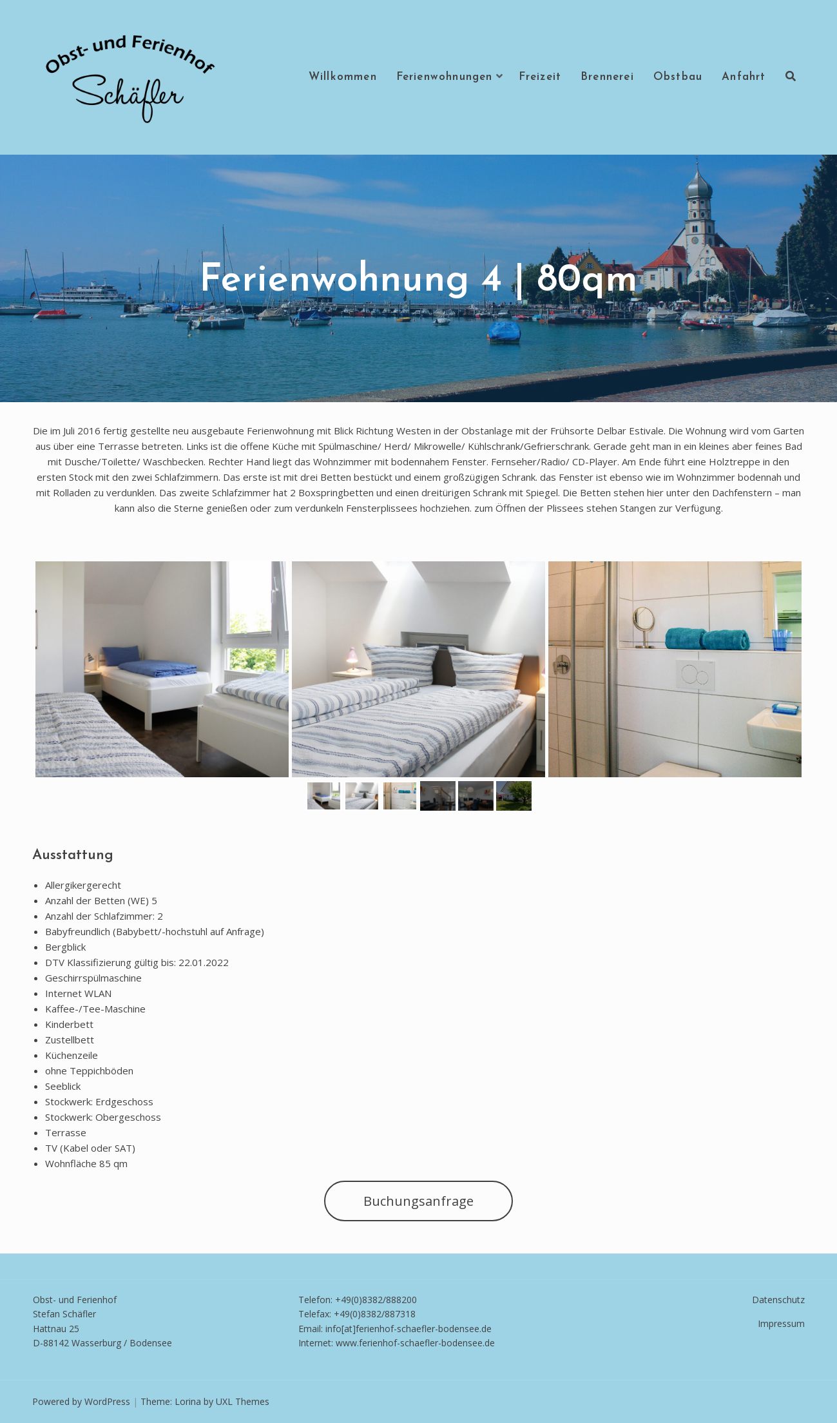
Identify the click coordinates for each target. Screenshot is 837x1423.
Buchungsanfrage (418, 1201)
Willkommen (343, 77)
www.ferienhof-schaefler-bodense (406, 1343)
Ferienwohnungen (444, 77)
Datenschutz (778, 1299)
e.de (486, 1343)
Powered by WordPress (81, 1401)
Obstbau (677, 77)
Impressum (781, 1323)
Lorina (188, 1401)
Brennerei (607, 77)
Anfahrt (743, 77)
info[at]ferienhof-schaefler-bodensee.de (408, 1328)
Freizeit (540, 77)
